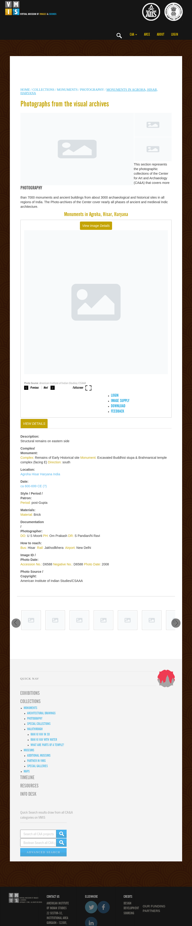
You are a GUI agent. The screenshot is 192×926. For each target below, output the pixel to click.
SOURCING (129, 913)
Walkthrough (35, 729)
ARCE (147, 34)
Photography (92, 89)
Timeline (27, 778)
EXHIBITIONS (30, 693)
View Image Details (96, 226)
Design (127, 903)
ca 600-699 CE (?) (33, 486)
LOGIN (174, 34)
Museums (29, 750)
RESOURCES (29, 786)
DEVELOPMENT (131, 908)
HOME (25, 89)
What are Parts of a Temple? (47, 745)
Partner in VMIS (36, 761)
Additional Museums (39, 755)
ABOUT (160, 34)
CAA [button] (133, 34)
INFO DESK (28, 794)
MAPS (27, 771)
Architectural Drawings (41, 713)
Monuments (30, 708)
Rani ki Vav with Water (44, 740)
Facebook (103, 907)
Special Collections (39, 724)
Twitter (91, 907)
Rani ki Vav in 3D (40, 734)
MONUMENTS (67, 89)
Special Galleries (37, 766)
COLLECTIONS (43, 89)
